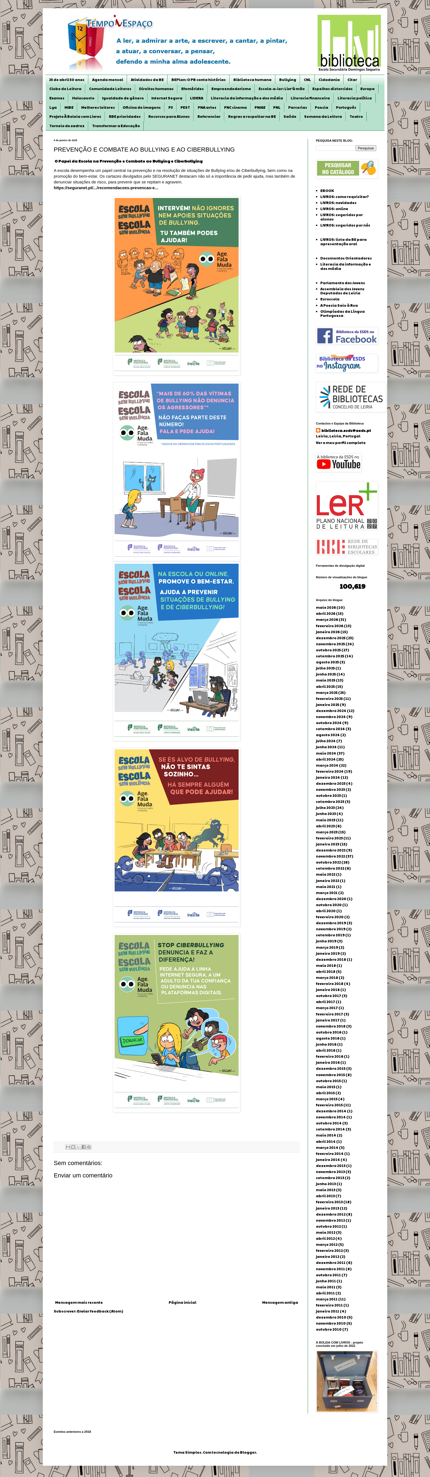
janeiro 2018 (328, 989)
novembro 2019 (331, 928)
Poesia (321, 107)
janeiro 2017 (328, 1020)
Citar (352, 79)
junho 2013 (326, 1183)
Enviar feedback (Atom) (100, 1311)
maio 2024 (326, 753)
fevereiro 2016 (329, 1056)
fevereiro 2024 (330, 771)
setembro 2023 (330, 801)
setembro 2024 (330, 728)
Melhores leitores (98, 107)
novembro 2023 (330, 789)
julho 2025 (325, 668)
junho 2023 (326, 813)
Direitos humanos (156, 88)
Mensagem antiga (280, 1302)
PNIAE (259, 107)
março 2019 (327, 947)
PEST (185, 107)
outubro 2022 (328, 862)
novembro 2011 (330, 1268)
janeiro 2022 (327, 880)
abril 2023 (325, 825)
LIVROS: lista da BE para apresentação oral (343, 241)
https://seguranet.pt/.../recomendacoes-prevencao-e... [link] (106, 187)
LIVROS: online (334, 208)
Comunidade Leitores (110, 88)
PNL (277, 107)
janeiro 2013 (327, 1208)
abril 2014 (326, 1141)
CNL (307, 79)
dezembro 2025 (331, 637)
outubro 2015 (328, 1080)
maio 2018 (326, 965)
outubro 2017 (328, 995)
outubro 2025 (328, 649)
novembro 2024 (331, 716)
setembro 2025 (330, 656)
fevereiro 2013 (329, 1201)
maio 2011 (325, 1287)
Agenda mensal (107, 79)
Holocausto (83, 98)
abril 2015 (325, 1092)
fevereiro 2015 (329, 1104)
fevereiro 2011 (329, 1305)
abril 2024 (326, 759)
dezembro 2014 (331, 1111)
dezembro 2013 (331, 1165)
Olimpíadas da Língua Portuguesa (342, 313)
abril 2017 (325, 1001)
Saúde (290, 116)
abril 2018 (325, 971)
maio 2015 (325, 1086)
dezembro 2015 (331, 1068)
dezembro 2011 (331, 1262)
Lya (53, 107)
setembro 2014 (330, 1129)
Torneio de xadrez (66, 125)
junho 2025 (326, 674)
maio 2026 (326, 607)
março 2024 (327, 765)
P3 (170, 107)
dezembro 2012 (331, 1214)
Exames (56, 98)
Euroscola (330, 299)
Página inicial (182, 1302)
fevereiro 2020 (330, 916)
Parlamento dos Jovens (342, 282)
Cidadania (329, 79)
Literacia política (355, 98)
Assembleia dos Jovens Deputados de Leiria (342, 291)
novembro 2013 (330, 1171)
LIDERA (196, 98)
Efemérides (192, 88)
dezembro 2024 (331, 710)
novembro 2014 (331, 1117)
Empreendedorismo (231, 88)
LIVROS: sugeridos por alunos (341, 217)
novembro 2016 (331, 1026)
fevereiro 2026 (329, 625)
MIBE (68, 107)
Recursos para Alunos (169, 116)
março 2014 (327, 1147)
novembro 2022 (330, 856)
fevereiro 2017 (329, 1014)
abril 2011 (325, 1293)
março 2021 (327, 892)
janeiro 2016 (328, 1062)
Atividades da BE (147, 79)
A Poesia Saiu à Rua (339, 305)
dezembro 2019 (331, 922)
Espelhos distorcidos (332, 88)
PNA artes (207, 107)
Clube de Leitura (65, 88)
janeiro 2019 (328, 953)
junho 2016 (326, 1044)
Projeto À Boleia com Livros (75, 116)
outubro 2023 (328, 795)
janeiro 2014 (328, 1159)
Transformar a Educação (116, 125)
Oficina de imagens (142, 107)
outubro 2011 (328, 1274)
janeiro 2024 (328, 777)
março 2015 (327, 1098)
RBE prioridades (125, 116)
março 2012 (327, 1244)
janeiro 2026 (328, 631)
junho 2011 (326, 1280)
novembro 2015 (330, 1074)
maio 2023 (325, 819)
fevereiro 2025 (329, 698)
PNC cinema (235, 107)
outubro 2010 (329, 1329)
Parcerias (297, 107)
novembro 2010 (331, 1323)
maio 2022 (325, 874)
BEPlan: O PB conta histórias (198, 79)
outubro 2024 (329, 722)
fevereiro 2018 (329, 983)
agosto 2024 (328, 734)
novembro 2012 (330, 1220)
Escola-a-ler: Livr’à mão (282, 88)
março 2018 (327, 977)
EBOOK (327, 190)
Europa (367, 88)
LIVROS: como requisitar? (344, 196)
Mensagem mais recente (79, 1302)
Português (346, 107)
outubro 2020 (329, 904)
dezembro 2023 (331, 783)
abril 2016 (325, 1050)
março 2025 (327, 692)
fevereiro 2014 (330, 1153)
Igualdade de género (123, 98)
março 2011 (327, 1299)
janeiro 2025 (327, 704)
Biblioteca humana (252, 79)
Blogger (248, 1452)
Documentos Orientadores (346, 258)
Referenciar (208, 116)
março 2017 (327, 1007)
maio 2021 (325, 886)
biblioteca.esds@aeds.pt (346, 430)
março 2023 (327, 832)
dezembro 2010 (331, 1317)
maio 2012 (325, 1232)
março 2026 (327, 619)
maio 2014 (326, 1135)
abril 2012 (325, 1238)
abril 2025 (325, 686)
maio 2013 (325, 1189)
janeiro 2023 (327, 844)
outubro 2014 (329, 1123)
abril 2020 (326, 910)
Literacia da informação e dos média (247, 98)
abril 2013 (325, 1195)
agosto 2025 (327, 662)
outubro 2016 (328, 1032)
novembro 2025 (330, 643)
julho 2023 (325, 807)
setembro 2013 (330, 1177)
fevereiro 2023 (329, 838)
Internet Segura (166, 98)
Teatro (356, 116)
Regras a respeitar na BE (252, 116)
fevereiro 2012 (329, 1250)
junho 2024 (326, 746)
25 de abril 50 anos (66, 79)
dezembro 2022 (331, 850)
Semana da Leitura (323, 116)
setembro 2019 (330, 934)
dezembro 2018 (331, 959)
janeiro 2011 (327, 1311)
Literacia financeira (310, 98)
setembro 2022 (330, 868)
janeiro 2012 (327, 1256)
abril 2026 (325, 613)
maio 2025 (325, 680)
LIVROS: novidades (338, 202)
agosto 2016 (328, 1038)
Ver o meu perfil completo (341, 442)
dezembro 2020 (331, 898)
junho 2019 (326, 941)
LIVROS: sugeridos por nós (345, 225)
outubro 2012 (328, 1226)
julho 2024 (326, 740)
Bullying (287, 79)
